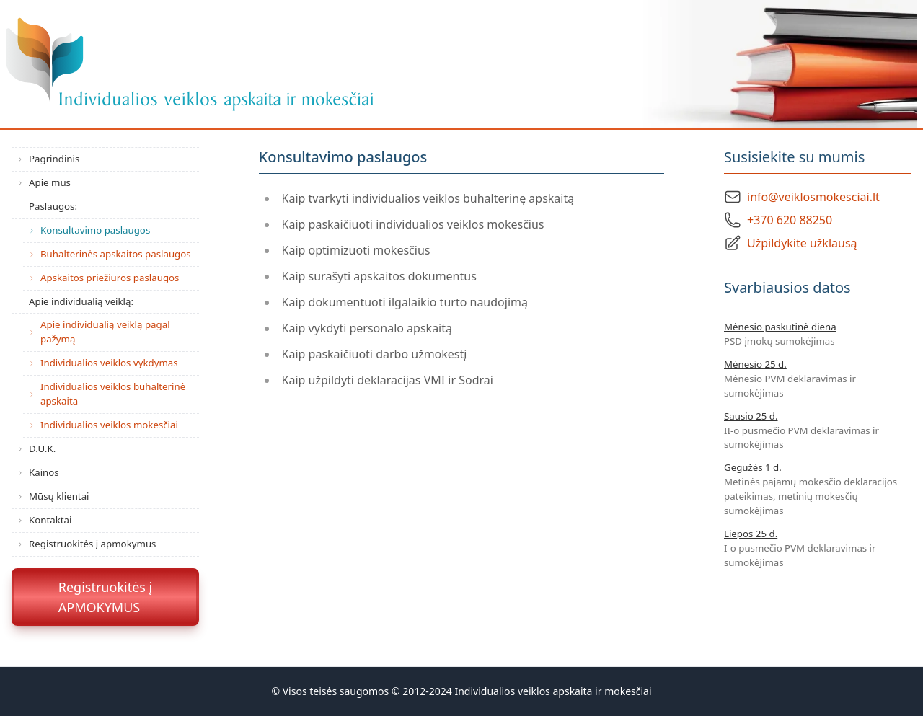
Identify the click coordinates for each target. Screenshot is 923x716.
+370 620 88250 (789, 220)
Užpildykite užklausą (802, 243)
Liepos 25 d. (750, 533)
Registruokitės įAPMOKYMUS (105, 597)
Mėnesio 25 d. (755, 364)
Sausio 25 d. (751, 416)
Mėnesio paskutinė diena (780, 326)
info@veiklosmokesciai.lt (813, 197)
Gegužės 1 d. (753, 467)
